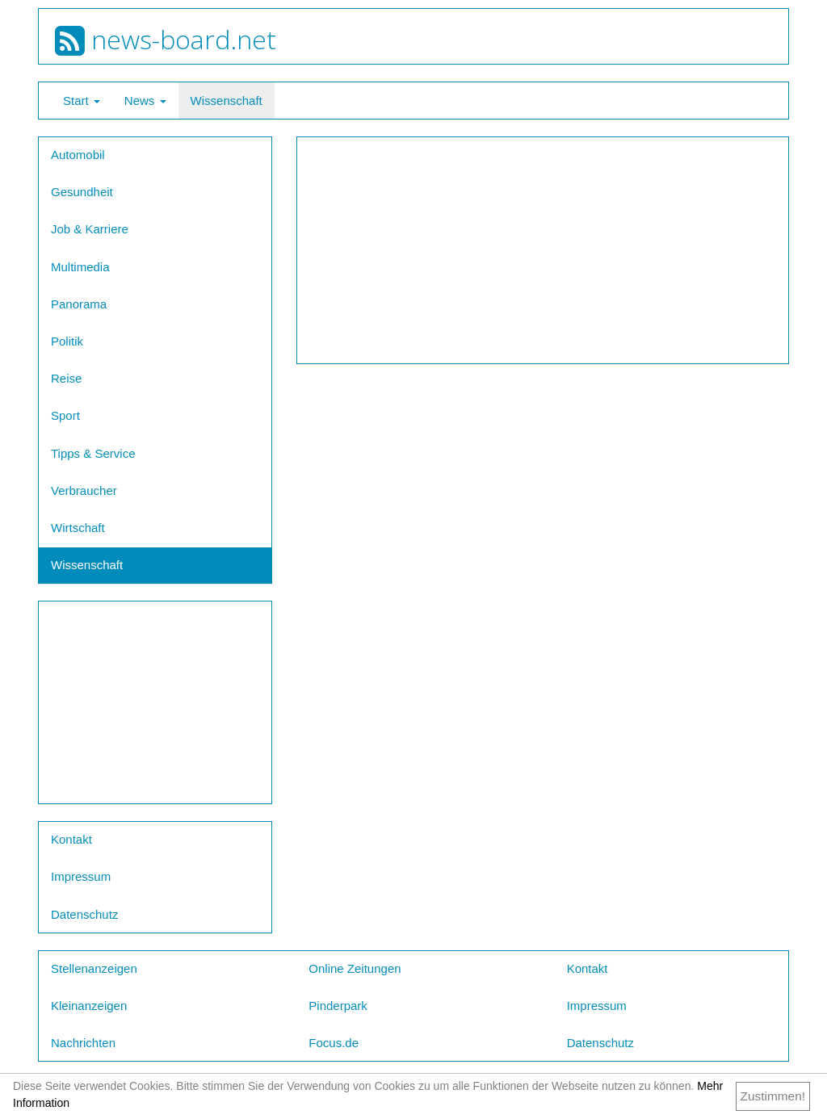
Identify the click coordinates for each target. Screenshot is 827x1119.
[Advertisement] (155, 702)
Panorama (79, 304)
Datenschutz (84, 914)
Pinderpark (338, 1005)
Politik (67, 341)
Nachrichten (83, 1043)
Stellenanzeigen (94, 968)
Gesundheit (82, 192)
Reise (66, 378)
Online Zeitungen (355, 968)
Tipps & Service (93, 453)
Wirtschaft (78, 527)
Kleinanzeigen (89, 1005)
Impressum (81, 876)
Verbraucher (84, 490)
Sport (65, 415)
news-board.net (165, 39)
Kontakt (71, 839)
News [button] (145, 100)
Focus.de (334, 1043)
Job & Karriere (89, 229)
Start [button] (81, 100)
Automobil (78, 154)
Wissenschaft (226, 100)
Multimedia (80, 267)
